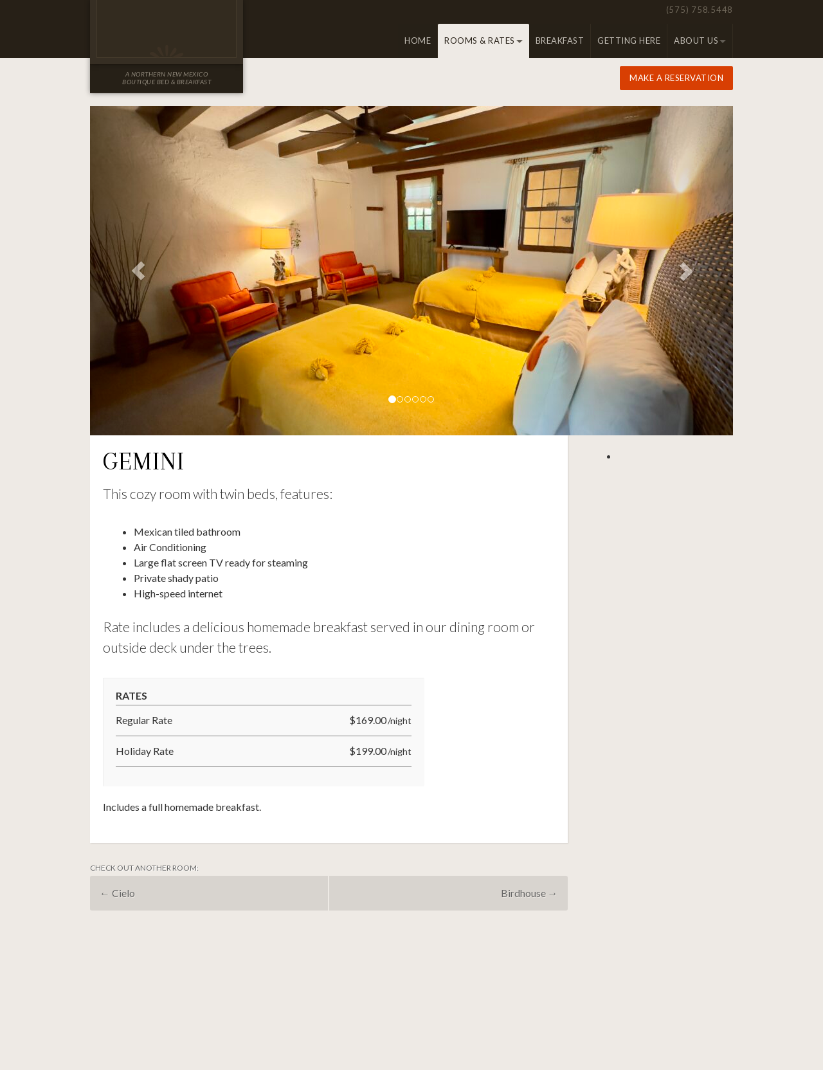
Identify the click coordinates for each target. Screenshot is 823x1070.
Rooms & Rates (479, 40)
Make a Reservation (676, 78)
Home (417, 40)
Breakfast (560, 40)
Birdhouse (529, 893)
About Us (696, 40)
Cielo (117, 893)
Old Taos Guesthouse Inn (166, 29)
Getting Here (628, 40)
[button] (138, 270)
